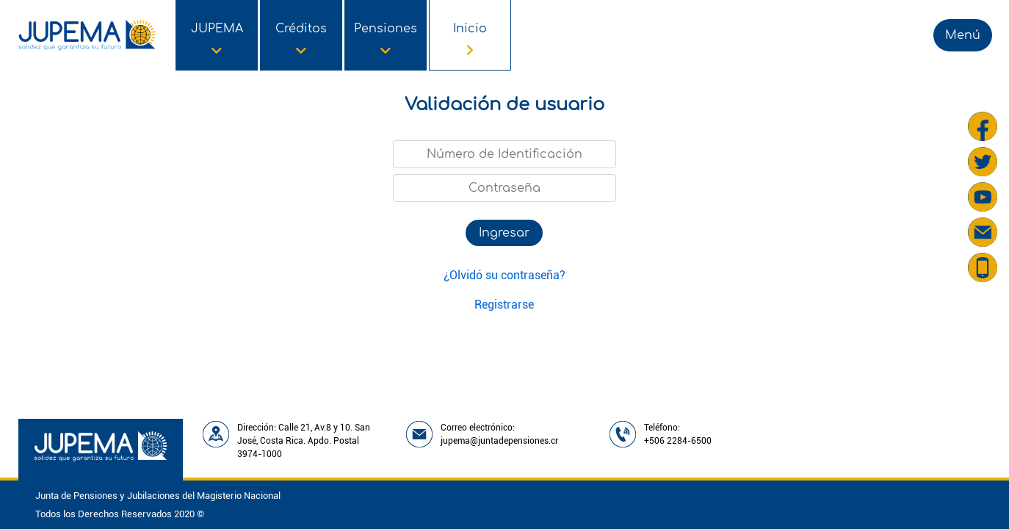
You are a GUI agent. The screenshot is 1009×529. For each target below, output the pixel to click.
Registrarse (504, 305)
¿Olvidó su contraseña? (504, 275)
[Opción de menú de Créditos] (301, 35)
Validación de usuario (504, 105)
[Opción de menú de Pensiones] (385, 35)
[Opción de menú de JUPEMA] (217, 35)
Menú (962, 35)
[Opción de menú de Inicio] (470, 35)
